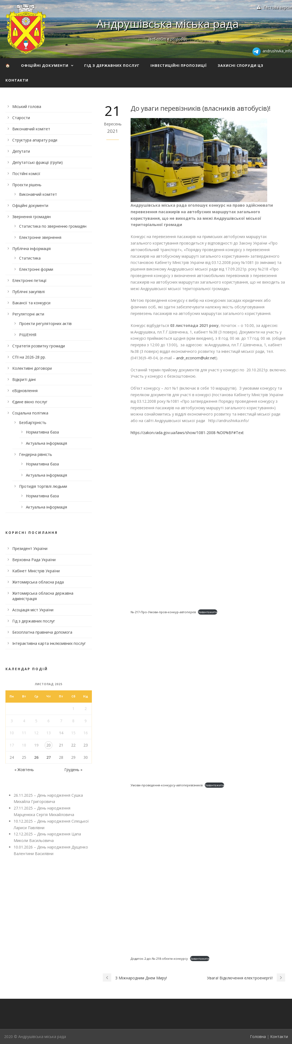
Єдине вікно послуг (29, 401)
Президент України (29, 548)
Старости (21, 117)
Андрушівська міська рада (168, 23)
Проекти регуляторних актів (45, 323)
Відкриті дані (24, 379)
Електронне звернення (40, 237)
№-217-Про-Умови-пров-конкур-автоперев (163, 612)
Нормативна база (42, 432)
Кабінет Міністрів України (36, 570)
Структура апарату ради (34, 140)
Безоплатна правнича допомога (42, 632)
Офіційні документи (44, 65)
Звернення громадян (31, 216)
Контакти (16, 80)
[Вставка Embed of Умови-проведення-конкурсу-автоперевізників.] (209, 696)
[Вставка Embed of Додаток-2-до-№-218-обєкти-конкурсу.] (209, 869)
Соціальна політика (30, 413)
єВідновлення (25, 390)
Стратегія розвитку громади (38, 345)
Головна (258, 1036)
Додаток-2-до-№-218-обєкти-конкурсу (159, 958)
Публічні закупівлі (28, 291)
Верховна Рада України (34, 559)
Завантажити (207, 612)
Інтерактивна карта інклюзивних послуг (49, 643)
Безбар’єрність (32, 422)
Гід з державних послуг (112, 65)
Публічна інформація (31, 248)
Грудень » (73, 769)
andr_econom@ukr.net (196, 357)
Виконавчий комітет (31, 128)
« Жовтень (24, 769)
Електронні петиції (29, 280)
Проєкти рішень (26, 184)
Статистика (30, 258)
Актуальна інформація (46, 443)
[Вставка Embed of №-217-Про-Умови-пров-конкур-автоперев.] (209, 523)
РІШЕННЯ (27, 334)
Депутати (21, 151)
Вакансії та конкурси (31, 302)
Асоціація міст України (32, 609)
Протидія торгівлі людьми (43, 486)
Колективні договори (32, 368)
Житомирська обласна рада (38, 582)
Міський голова (26, 106)
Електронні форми (36, 269)
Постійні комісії (26, 173)
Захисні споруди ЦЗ (240, 65)
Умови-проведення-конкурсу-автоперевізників (167, 785)
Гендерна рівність (35, 454)
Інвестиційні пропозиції (178, 65)
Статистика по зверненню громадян (52, 226)
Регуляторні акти (28, 314)
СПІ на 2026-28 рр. (29, 357)
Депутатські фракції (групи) (37, 162)
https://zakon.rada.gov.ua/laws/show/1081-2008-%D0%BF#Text (187, 432)
